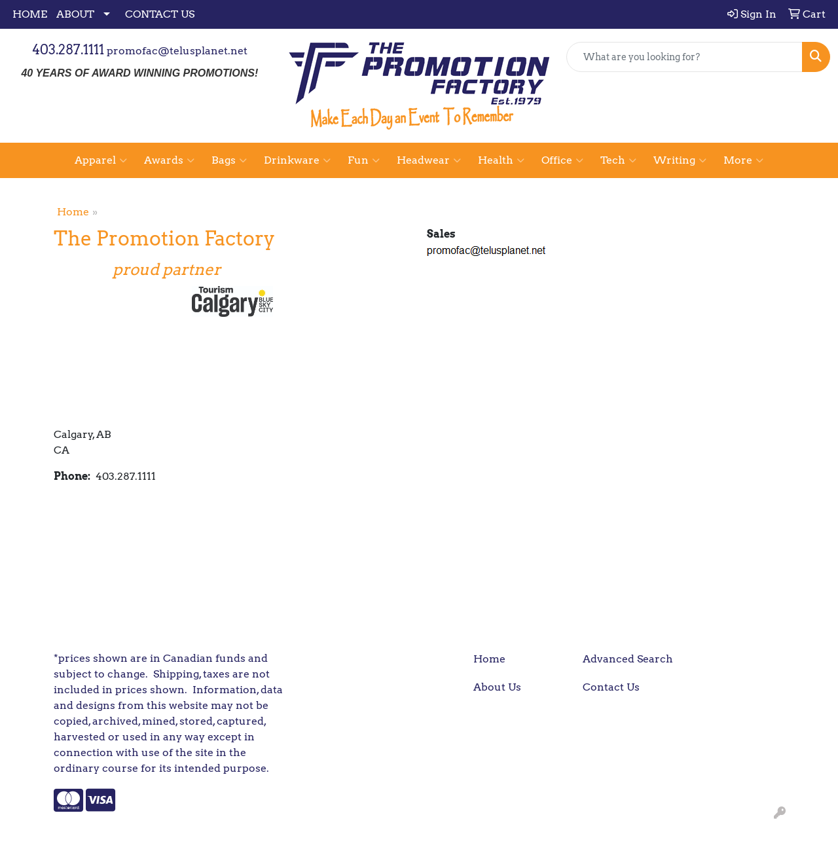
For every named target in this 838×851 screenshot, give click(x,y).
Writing (679, 160)
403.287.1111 (68, 50)
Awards (169, 160)
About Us (497, 687)
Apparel (101, 160)
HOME (29, 14)
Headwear (429, 160)
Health (501, 160)
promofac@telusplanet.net (177, 51)
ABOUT (75, 14)
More (743, 160)
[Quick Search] (684, 57)
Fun (364, 160)
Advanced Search (628, 659)
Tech (618, 160)
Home (73, 212)
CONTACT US (159, 14)
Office (562, 160)
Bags (229, 160)
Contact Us (611, 687)
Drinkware (297, 160)
